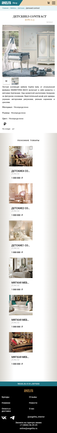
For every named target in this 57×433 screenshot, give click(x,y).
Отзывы (33, 397)
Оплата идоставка (6, 409)
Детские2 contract (20, 208)
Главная (5, 8)
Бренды (5, 397)
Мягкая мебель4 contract (20, 282)
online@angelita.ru (28, 428)
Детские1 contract (20, 245)
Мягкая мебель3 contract (20, 319)
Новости (33, 403)
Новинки (6, 403)
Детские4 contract (20, 171)
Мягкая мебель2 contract (20, 357)
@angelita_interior (36, 417)
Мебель (13, 8)
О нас (31, 408)
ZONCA (15, 173)
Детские (21, 8)
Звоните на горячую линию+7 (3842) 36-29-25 (28, 423)
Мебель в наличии (28, 384)
